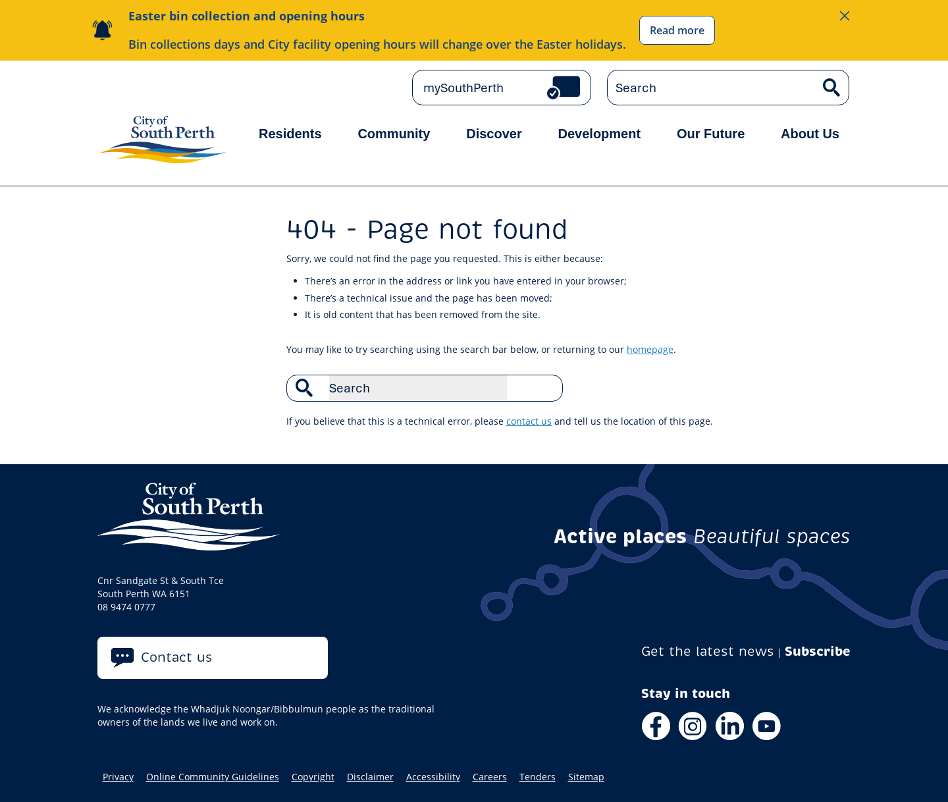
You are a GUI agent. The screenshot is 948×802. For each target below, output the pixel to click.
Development (599, 133)
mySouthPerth (463, 87)
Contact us (177, 657)
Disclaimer (370, 777)
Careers (490, 777)
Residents (290, 133)
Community (393, 133)
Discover (494, 133)
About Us (810, 133)
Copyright (313, 777)
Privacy (118, 777)
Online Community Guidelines (212, 777)
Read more (677, 30)
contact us (529, 421)
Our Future (711, 133)
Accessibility (433, 777)
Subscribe (818, 651)
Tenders (537, 777)
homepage (650, 349)
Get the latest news (707, 651)
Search (546, 387)
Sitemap (586, 777)
